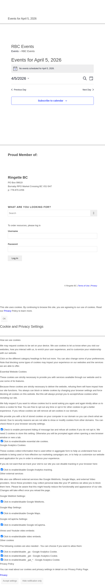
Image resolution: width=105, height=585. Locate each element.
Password (13, 244)
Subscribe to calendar (50, 100)
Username (13, 231)
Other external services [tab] (11, 473)
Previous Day (18, 90)
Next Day (88, 90)
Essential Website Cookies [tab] (13, 371)
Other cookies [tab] (7, 540)
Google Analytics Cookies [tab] (12, 445)
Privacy (94, 286)
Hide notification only (32, 581)
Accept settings (10, 581)
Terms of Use (83, 286)
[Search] (52, 213)
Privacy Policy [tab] (7, 564)
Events (15, 51)
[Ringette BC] (43, 7)
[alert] (52, 69)
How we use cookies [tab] (10, 340)
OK (4, 318)
